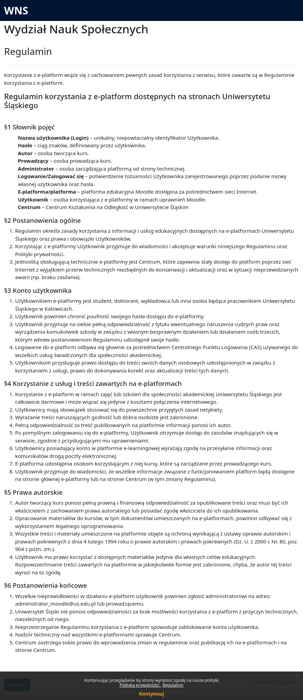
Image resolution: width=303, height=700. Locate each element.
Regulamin (172, 685)
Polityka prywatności (140, 685)
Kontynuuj (151, 693)
